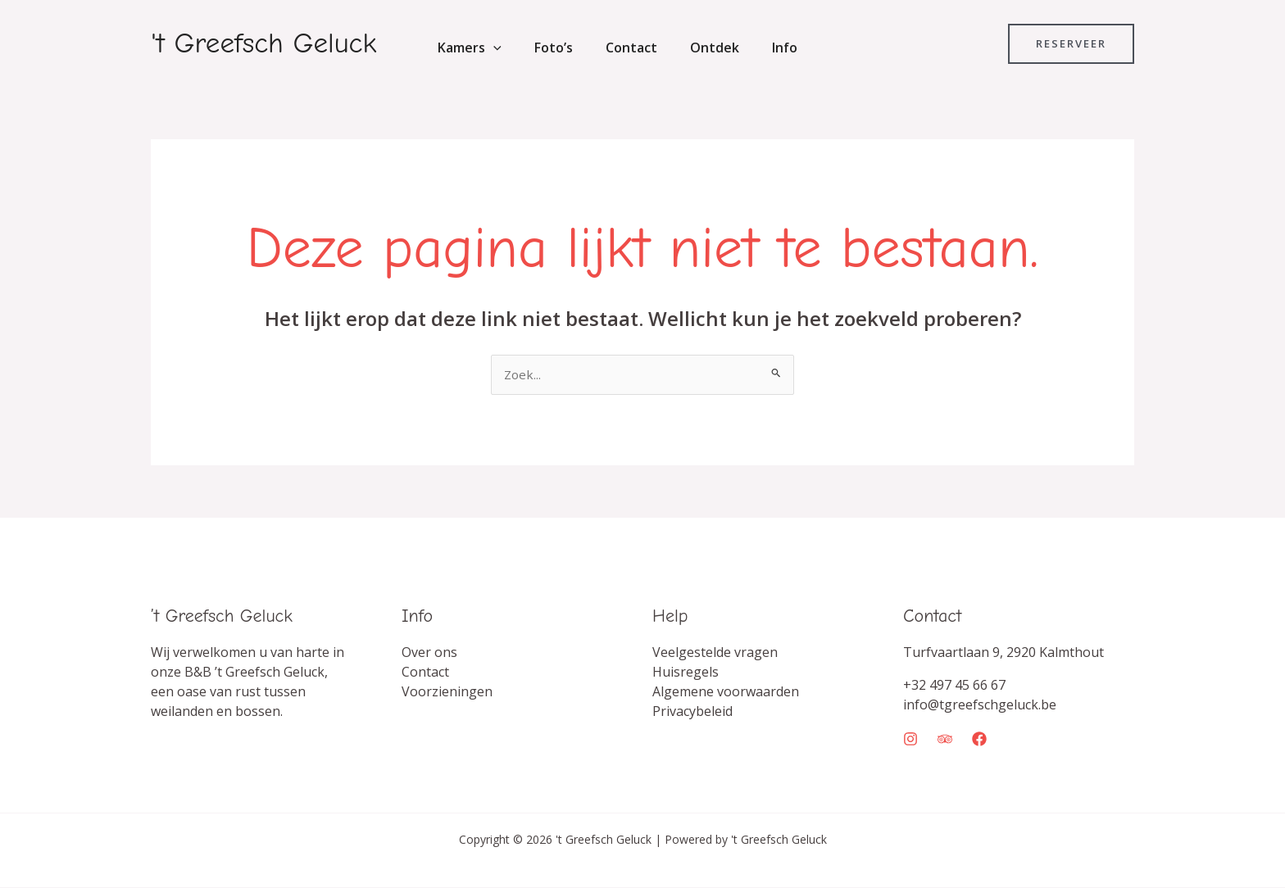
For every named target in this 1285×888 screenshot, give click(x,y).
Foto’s (543, 48)
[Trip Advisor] (945, 739)
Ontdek (691, 48)
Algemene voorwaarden (725, 692)
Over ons (429, 653)
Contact (615, 48)
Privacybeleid (692, 712)
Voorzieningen (447, 692)
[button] (490, 47)
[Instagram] (910, 739)
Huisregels (685, 673)
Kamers (466, 47)
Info (755, 48)
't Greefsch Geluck (263, 43)
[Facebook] (979, 739)
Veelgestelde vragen (715, 653)
